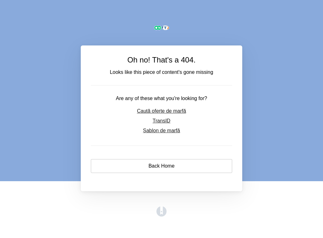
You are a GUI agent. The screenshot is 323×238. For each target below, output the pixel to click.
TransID (161, 120)
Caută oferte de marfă (161, 111)
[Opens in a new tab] (161, 214)
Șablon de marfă (161, 130)
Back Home (162, 166)
